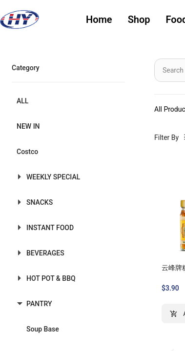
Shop (139, 19)
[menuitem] (99, 19)
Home (99, 19)
